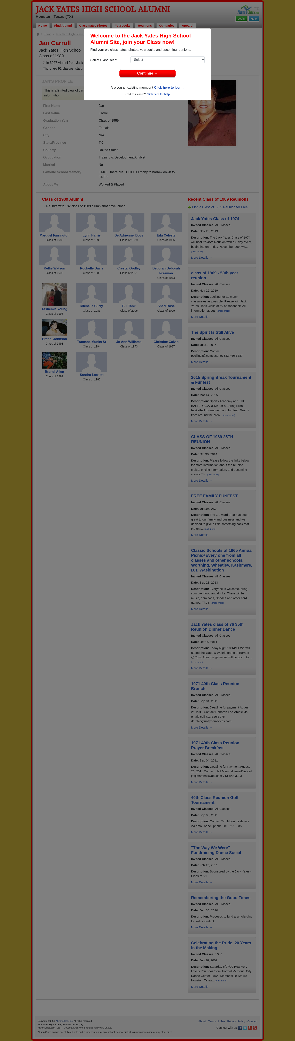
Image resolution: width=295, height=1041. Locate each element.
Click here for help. (158, 94)
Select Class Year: (103, 60)
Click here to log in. (169, 87)
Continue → (147, 73)
